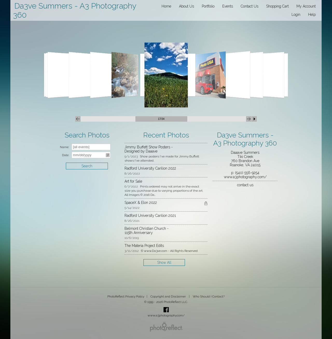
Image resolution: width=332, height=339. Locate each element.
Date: (65, 155)
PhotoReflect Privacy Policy (125, 296)
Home (166, 6)
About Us (186, 6)
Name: (64, 147)
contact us (245, 185)
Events (227, 6)
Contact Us (249, 6)
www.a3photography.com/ (245, 177)
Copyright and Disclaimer (168, 296)
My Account (306, 6)
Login (296, 14)
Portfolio (208, 6)
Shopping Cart (277, 6)
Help (312, 14)
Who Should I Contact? (209, 296)
